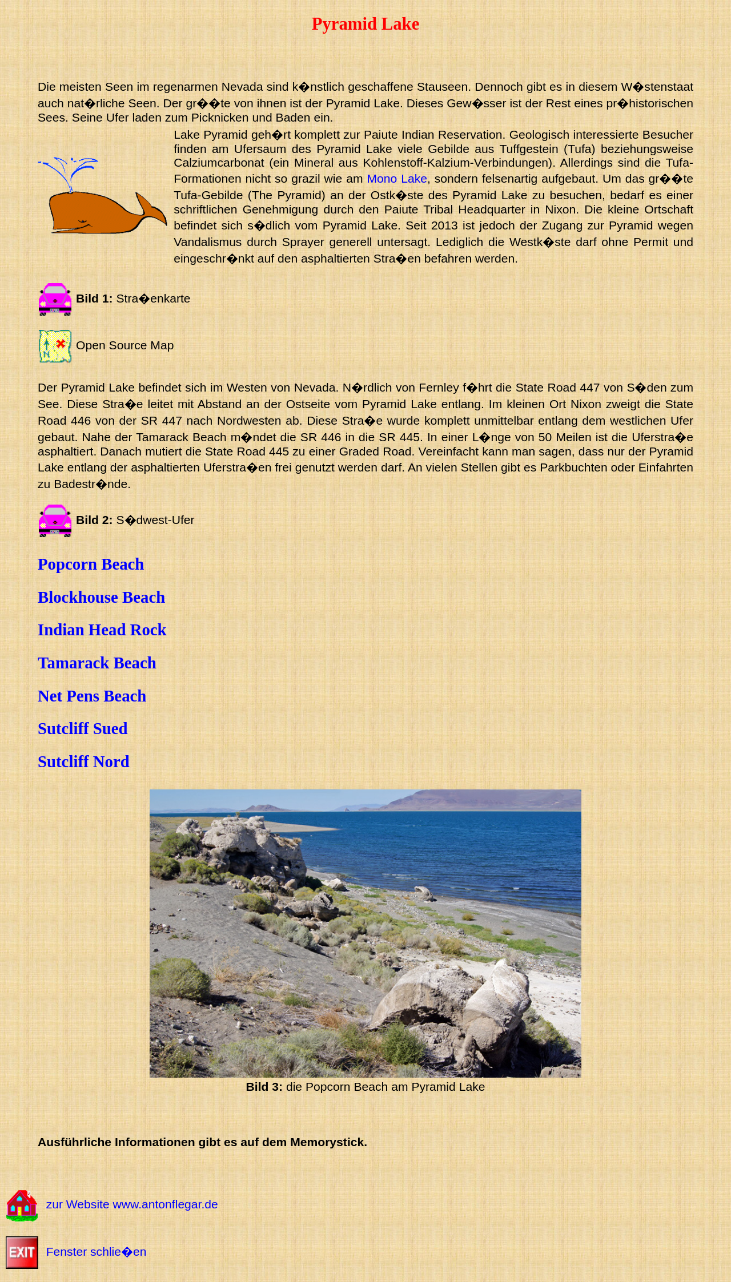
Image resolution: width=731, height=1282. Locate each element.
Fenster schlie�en (96, 1251)
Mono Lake (397, 178)
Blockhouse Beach (101, 597)
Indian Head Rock (102, 629)
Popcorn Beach (91, 564)
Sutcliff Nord (84, 761)
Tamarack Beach (97, 663)
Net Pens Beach (92, 696)
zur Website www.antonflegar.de (132, 1204)
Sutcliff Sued (83, 728)
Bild (87, 519)
